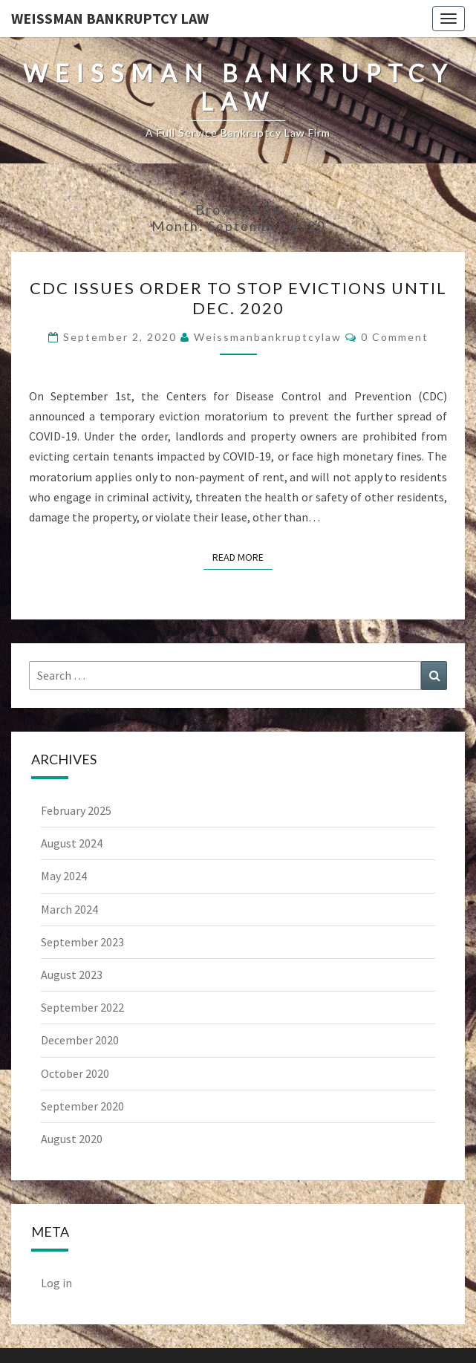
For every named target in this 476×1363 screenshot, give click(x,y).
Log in (56, 1282)
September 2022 (82, 1007)
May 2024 (64, 875)
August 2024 (71, 843)
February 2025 (76, 810)
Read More (242, 556)
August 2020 (71, 1138)
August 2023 (71, 974)
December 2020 (80, 1039)
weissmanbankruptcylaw (268, 337)
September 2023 (82, 941)
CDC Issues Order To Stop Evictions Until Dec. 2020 (238, 297)
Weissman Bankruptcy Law (110, 18)
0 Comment (394, 337)
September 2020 (82, 1106)
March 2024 (69, 909)
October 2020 (75, 1073)
